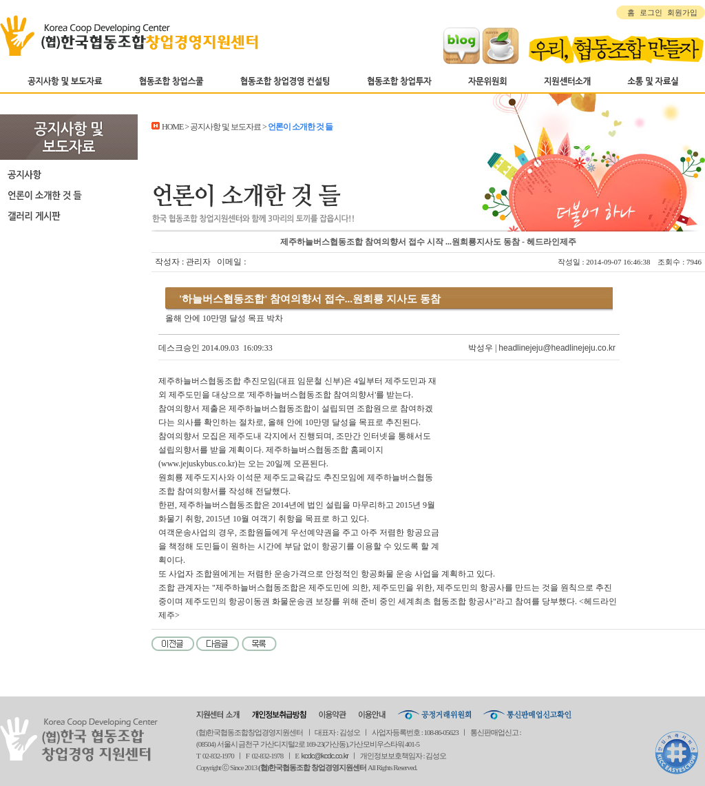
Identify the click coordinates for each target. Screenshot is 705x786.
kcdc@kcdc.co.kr (325, 756)
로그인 (651, 12)
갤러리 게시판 (69, 215)
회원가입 (682, 12)
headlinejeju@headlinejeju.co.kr (556, 348)
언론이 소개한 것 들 (69, 195)
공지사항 (69, 174)
